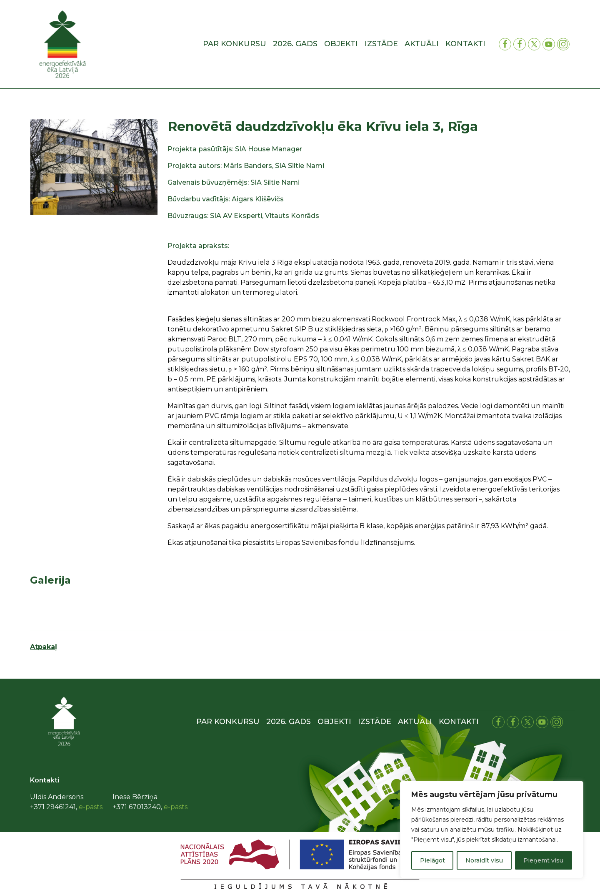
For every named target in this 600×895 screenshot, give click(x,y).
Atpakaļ (43, 647)
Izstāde (381, 43)
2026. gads (295, 43)
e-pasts (90, 807)
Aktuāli (422, 43)
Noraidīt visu (484, 860)
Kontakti (465, 43)
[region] (491, 829)
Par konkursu (234, 43)
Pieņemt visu (543, 860)
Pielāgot (432, 860)
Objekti (341, 43)
